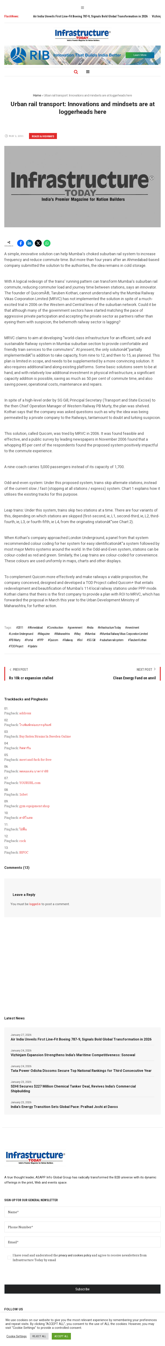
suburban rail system (112, 640)
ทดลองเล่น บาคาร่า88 (33, 771)
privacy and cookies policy (75, 1255)
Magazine (44, 634)
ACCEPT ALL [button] (61, 1336)
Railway (68, 640)
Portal (29, 640)
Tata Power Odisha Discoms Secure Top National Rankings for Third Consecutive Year (81, 1071)
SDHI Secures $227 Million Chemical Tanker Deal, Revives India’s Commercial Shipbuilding (73, 1088)
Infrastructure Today (110, 627)
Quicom (53, 640)
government (75, 627)
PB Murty (15, 640)
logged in (35, 904)
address (25, 713)
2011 (20, 627)
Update (33, 646)
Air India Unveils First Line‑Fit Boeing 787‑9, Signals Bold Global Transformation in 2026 (95, 16)
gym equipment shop (34, 806)
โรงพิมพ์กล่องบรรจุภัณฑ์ (35, 725)
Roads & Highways (43, 136)
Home (37, 95)
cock (22, 841)
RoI (80, 640)
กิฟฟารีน (25, 748)
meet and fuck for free (35, 760)
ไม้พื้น (23, 829)
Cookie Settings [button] (16, 1336)
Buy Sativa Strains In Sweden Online (45, 736)
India (90, 627)
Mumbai (90, 634)
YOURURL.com (30, 783)
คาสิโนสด (26, 818)
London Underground (21, 634)
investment (133, 627)
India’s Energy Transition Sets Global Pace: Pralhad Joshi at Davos (64, 1107)
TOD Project (16, 646)
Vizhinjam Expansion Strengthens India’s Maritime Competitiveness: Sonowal (73, 1055)
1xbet (23, 794)
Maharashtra (63, 634)
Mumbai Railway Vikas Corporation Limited (124, 634)
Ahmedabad (36, 627)
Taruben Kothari (138, 640)
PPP (41, 640)
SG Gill (91, 640)
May (78, 634)
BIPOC (23, 852)
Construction (56, 627)
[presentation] (37, 1276)
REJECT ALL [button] (39, 1336)
